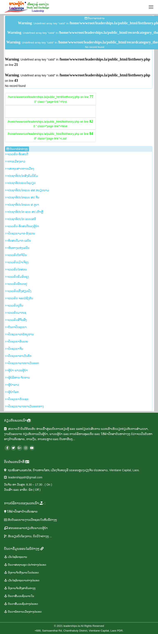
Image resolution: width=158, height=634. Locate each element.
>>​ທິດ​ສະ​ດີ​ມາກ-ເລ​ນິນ (18, 240)
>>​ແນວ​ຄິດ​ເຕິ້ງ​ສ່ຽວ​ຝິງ (18, 291)
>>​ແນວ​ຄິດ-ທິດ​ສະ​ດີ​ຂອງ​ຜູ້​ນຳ (22, 226)
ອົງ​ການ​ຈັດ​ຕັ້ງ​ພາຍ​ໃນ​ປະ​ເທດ (21, 572)
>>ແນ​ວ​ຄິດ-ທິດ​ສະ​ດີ (16, 154)
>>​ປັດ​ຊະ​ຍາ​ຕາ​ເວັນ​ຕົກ (18, 356)
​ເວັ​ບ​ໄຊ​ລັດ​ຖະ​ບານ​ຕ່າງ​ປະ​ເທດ (22, 580)
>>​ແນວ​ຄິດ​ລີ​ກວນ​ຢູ (16, 284)
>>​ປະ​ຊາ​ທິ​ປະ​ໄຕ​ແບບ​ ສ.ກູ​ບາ (22, 204)
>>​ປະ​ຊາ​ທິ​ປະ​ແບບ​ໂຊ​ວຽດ (20, 183)
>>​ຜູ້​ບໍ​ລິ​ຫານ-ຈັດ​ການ (17, 377)
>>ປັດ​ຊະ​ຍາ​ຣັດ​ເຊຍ (17, 399)
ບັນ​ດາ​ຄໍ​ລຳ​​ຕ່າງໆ (17, 148)
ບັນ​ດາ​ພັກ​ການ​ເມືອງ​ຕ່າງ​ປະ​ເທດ (23, 611)
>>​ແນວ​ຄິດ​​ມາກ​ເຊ (15, 312)
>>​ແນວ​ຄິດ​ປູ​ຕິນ (14, 305)
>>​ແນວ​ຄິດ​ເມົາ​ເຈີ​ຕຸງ (17, 262)
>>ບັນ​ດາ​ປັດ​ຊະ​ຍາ (16, 327)
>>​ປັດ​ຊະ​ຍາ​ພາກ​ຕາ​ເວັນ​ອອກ (22, 363)
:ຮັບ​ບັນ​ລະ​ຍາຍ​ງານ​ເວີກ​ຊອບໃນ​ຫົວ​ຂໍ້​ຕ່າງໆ (30, 519)
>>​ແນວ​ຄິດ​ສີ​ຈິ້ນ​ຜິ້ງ (16, 320)
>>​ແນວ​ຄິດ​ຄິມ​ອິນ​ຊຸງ (17, 276)
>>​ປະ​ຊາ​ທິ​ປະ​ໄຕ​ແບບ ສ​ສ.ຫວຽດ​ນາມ (27, 190)
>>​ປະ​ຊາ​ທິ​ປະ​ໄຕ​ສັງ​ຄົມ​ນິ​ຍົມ (21, 175)
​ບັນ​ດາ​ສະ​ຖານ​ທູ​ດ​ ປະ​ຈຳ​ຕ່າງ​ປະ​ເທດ (25, 564)
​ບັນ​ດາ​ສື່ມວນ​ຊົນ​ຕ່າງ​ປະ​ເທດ (21, 603)
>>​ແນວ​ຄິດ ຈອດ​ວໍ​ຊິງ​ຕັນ (19, 298)
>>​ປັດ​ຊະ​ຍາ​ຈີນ (14, 348)
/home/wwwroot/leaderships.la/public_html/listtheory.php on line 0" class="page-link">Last (50, 136)
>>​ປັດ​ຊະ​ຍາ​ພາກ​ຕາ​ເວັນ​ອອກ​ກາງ (24, 406)
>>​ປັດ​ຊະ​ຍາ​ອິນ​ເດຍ (16, 341)
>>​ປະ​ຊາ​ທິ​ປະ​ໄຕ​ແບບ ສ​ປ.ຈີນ (22, 197)
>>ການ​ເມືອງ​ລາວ (15, 161)
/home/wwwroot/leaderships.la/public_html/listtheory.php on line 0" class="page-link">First (50, 99)
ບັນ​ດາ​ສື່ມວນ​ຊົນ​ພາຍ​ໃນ (19, 596)
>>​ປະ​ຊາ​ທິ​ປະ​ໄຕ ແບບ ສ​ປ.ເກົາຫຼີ (24, 211)
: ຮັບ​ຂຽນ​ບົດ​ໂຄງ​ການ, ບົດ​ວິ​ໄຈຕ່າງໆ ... (28, 536)
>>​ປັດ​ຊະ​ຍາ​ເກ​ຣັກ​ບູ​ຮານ (19, 334)
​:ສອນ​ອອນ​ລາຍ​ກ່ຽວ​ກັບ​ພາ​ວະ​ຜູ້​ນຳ (26, 528)
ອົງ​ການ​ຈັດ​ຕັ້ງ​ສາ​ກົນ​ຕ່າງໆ (20, 588)
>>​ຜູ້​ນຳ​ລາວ (12, 384)
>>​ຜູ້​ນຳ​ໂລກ (12, 392)
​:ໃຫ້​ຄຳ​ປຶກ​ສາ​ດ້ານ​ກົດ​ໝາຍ (21, 511)
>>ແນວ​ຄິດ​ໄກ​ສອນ (16, 269)
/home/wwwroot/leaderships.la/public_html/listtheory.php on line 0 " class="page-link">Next (50, 123)
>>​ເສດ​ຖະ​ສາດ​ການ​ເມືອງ (19, 168)
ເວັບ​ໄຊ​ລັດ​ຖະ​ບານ (15, 556)
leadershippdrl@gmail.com (25, 477)
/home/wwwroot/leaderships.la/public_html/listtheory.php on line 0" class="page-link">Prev (50, 111)
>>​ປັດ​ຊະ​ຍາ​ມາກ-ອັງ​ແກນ (20, 233)
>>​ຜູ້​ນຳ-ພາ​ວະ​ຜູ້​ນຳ (16, 370)
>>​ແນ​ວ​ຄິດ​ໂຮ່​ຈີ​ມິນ (16, 255)
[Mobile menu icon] (151, 7)
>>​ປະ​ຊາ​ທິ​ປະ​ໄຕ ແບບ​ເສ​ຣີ (20, 219)
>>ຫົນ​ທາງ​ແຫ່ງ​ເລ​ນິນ (17, 247)
